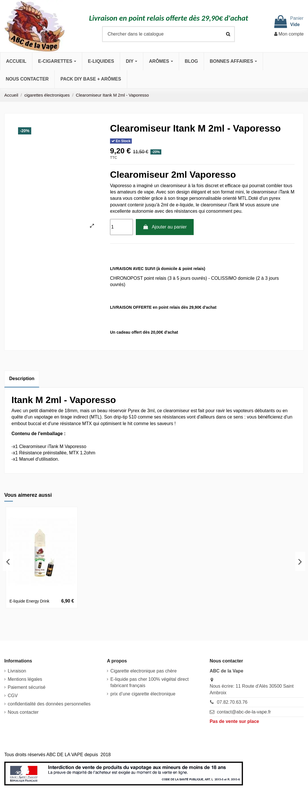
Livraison (17, 670)
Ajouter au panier (165, 226)
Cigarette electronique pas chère (143, 670)
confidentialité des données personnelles (49, 703)
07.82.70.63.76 (232, 702)
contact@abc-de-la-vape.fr (244, 711)
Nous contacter (23, 712)
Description (21, 378)
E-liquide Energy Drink (29, 601)
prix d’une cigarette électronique (142, 693)
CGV (13, 695)
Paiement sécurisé (27, 687)
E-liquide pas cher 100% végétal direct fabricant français (149, 682)
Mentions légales (25, 679)
